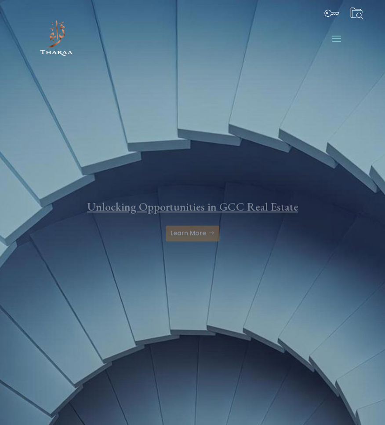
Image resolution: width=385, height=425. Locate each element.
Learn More (188, 238)
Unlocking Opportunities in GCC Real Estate (192, 212)
